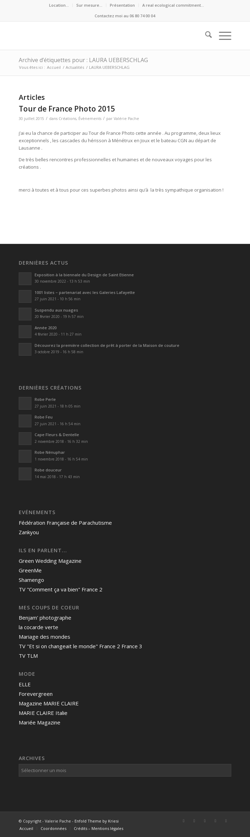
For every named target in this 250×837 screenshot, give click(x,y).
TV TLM (28, 655)
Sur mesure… (89, 5)
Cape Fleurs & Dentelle (57, 434)
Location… (59, 5)
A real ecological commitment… (173, 5)
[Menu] (221, 36)
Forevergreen (36, 693)
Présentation (122, 5)
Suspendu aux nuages (56, 310)
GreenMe (30, 570)
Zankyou (29, 532)
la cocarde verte (38, 627)
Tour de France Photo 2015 (67, 109)
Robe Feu (44, 417)
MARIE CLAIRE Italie (43, 712)
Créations (67, 118)
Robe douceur (48, 469)
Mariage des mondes (44, 636)
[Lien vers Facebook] (183, 820)
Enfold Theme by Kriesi (97, 821)
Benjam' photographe (45, 617)
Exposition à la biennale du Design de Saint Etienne (85, 274)
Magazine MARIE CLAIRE (49, 703)
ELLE (25, 684)
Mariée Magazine (39, 722)
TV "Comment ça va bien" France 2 (60, 589)
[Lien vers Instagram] (205, 820)
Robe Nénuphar (50, 452)
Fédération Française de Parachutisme (65, 522)
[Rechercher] (205, 36)
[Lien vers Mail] (215, 820)
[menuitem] (59, 5)
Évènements (89, 118)
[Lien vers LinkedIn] (194, 820)
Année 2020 (45, 327)
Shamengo (31, 579)
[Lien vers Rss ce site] (226, 820)
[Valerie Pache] (104, 36)
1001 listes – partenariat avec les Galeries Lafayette (85, 292)
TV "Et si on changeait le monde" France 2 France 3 (80, 646)
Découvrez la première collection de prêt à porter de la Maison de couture (107, 345)
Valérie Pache (126, 118)
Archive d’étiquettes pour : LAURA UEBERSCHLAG (83, 60)
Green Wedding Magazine (50, 560)
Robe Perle (45, 399)
